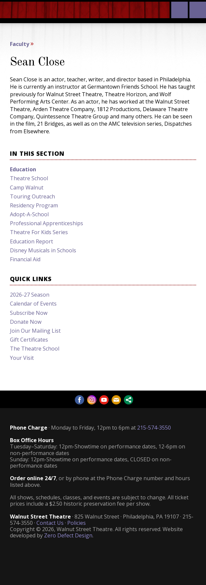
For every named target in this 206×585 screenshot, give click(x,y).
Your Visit (22, 357)
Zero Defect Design (68, 535)
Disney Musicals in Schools (43, 250)
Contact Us (50, 522)
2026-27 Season (29, 294)
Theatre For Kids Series (39, 232)
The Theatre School (34, 348)
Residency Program (34, 205)
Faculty (19, 44)
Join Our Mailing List (35, 330)
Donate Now (25, 321)
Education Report (31, 241)
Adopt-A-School (29, 214)
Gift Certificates (29, 339)
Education (23, 169)
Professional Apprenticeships (46, 223)
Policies (76, 522)
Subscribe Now (28, 312)
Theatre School (29, 178)
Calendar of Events (33, 303)
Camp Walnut (26, 187)
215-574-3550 (154, 427)
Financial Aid (25, 259)
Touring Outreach (32, 196)
